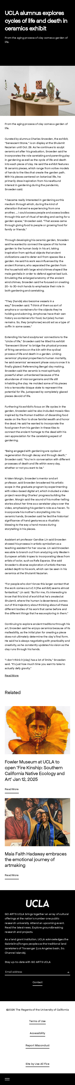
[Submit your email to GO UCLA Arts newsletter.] (68, 972)
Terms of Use (37, 1021)
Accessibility (37, 1033)
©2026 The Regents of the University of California (37, 1009)
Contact (37, 982)
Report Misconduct (38, 1046)
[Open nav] (7, 1079)
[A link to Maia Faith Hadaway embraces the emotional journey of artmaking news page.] (37, 838)
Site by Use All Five (37, 1063)
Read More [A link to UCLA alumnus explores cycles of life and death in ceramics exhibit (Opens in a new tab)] (12, 675)
